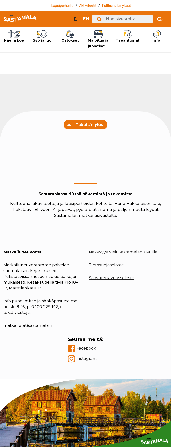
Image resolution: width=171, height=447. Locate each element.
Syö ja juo (42, 36)
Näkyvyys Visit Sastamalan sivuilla (123, 252)
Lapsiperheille (62, 6)
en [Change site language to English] (86, 18)
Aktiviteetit (87, 6)
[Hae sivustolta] (122, 19)
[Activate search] (160, 19)
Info (157, 36)
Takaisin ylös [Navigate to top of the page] (85, 124)
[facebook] (86, 348)
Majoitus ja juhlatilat (98, 39)
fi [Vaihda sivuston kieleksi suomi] (75, 18)
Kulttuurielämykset (116, 6)
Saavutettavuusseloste (111, 277)
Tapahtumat (127, 36)
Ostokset (70, 36)
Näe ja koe (14, 36)
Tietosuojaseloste (106, 265)
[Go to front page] (20, 19)
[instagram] (86, 359)
